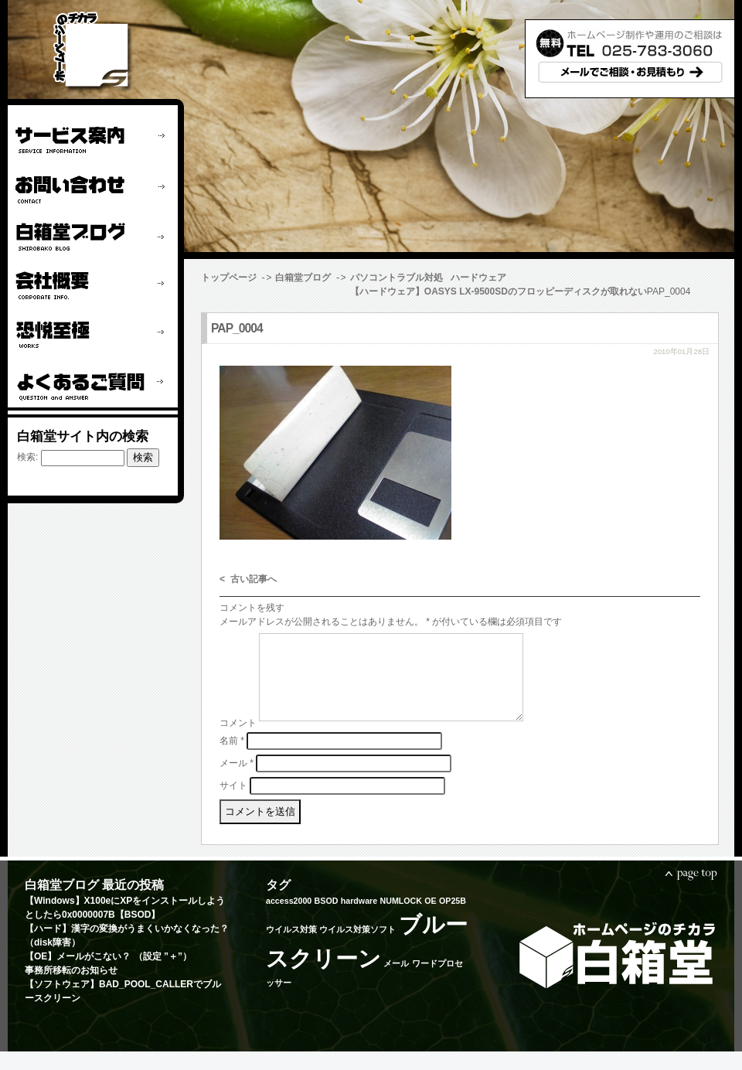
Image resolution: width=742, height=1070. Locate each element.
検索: (27, 457)
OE (430, 919)
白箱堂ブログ (303, 277)
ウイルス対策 (291, 947)
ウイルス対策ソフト (357, 947)
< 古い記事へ (248, 579)
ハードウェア (478, 277)
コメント (238, 741)
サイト (233, 803)
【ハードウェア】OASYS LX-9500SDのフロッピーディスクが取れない (349, 291)
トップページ (229, 277)
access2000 (288, 919)
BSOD (327, 919)
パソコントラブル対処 (396, 277)
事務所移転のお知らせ (71, 988)
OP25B (452, 919)
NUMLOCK (400, 919)
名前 (232, 758)
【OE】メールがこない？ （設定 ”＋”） (108, 974)
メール (237, 780)
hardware (359, 919)
